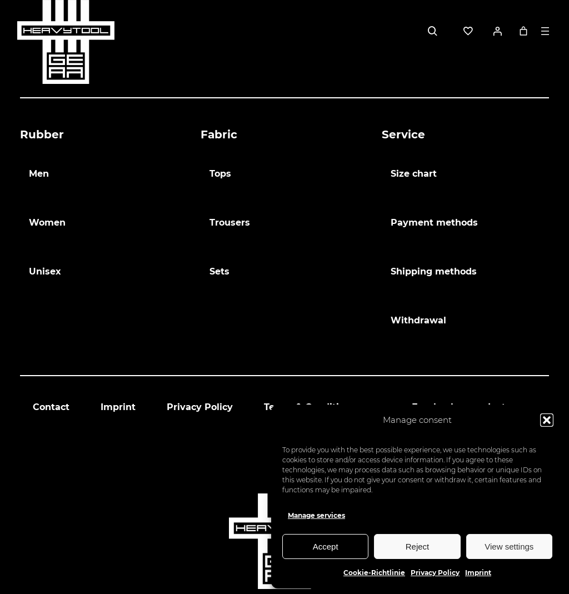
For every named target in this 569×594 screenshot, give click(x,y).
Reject (418, 546)
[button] (546, 420)
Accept (325, 546)
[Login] (497, 31)
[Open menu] (545, 31)
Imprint (478, 572)
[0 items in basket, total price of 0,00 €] (523, 31)
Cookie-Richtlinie (374, 572)
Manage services (316, 515)
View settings (509, 546)
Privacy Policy (435, 572)
